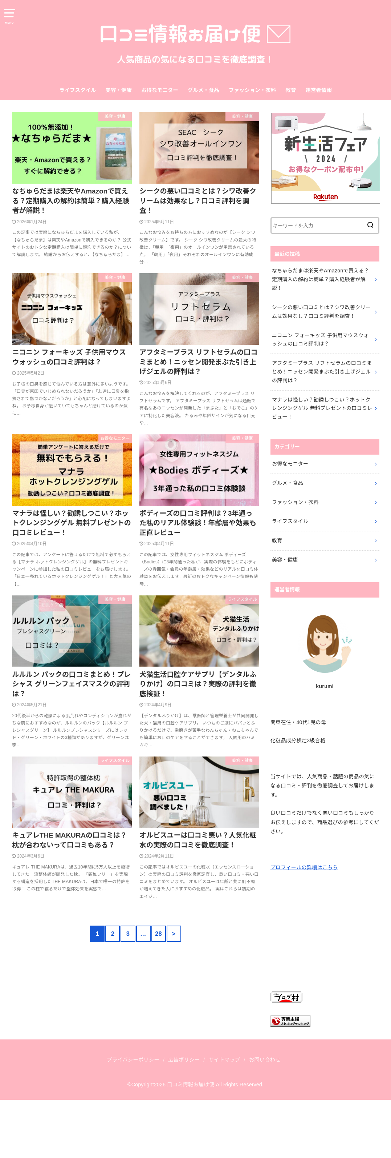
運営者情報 (319, 90)
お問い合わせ (265, 1060)
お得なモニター (159, 90)
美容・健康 (119, 90)
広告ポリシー (184, 1060)
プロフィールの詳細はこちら (304, 867)
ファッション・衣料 (252, 90)
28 (158, 933)
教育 (290, 90)
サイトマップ (224, 1060)
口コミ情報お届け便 (191, 1084)
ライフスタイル (77, 90)
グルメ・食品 (203, 90)
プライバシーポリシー (133, 1060)
